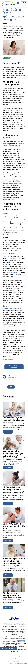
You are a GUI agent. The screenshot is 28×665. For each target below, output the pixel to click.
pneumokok (6, 266)
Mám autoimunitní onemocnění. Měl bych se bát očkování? (13, 453)
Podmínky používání (12, 659)
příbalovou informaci (6, 627)
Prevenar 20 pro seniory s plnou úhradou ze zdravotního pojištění (14, 560)
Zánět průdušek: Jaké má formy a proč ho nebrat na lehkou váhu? (13, 489)
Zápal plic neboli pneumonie (11, 308)
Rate (11, 386)
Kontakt (12, 655)
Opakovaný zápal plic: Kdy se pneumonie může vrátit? (14, 526)
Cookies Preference (22, 663)
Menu (24, 3)
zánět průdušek (15, 272)
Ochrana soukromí (13, 661)
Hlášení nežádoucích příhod (13, 657)
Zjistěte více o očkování (9, 648)
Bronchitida (6, 256)
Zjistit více (8, 431)
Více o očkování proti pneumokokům (14, 366)
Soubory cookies (13, 663)
